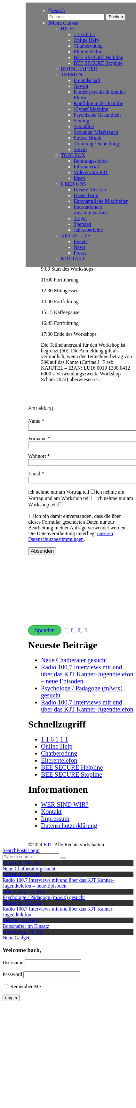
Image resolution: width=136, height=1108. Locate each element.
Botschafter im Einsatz (26, 926)
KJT (48, 844)
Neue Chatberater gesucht (74, 660)
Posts (22, 850)
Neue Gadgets (17, 937)
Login (33, 850)
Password (12, 974)
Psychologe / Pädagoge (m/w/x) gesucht (44, 897)
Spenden (45, 630)
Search (10, 850)
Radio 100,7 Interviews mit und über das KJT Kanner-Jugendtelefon (87, 706)
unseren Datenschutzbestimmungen (70, 536)
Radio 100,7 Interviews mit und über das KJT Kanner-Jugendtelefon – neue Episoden (87, 674)
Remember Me (22, 986)
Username (13, 962)
